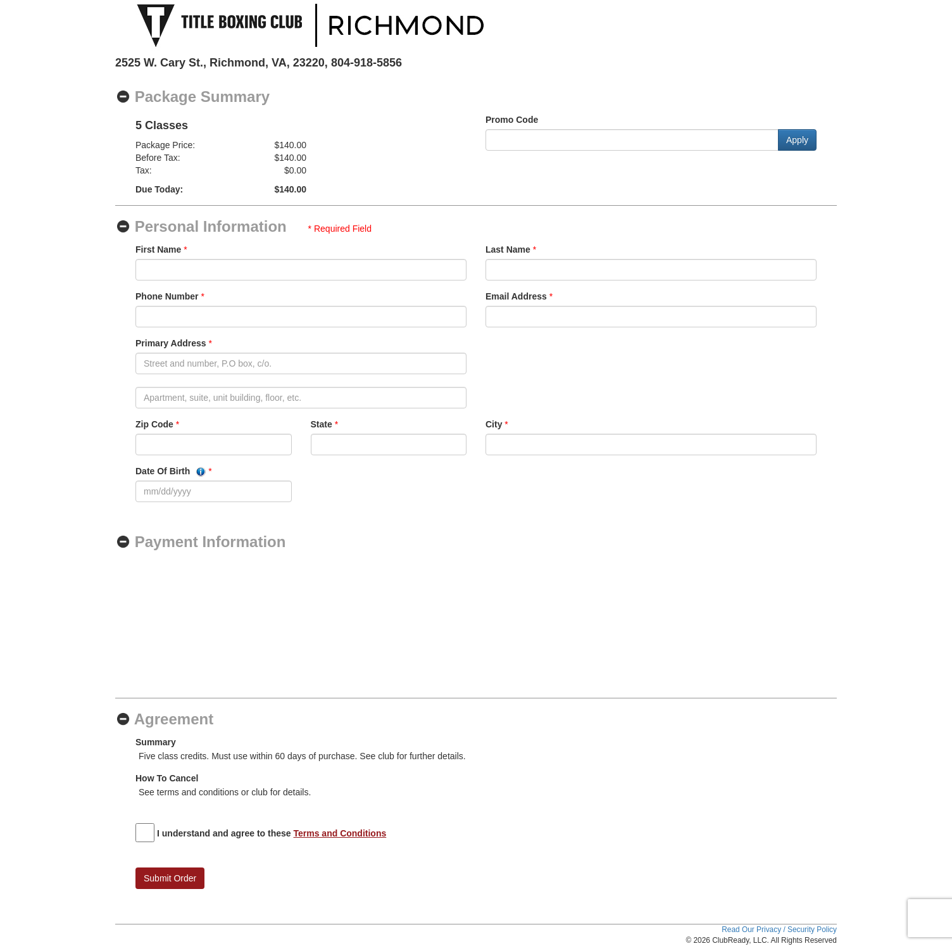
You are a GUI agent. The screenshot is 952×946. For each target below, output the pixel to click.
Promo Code (511, 120)
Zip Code (154, 424)
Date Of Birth (170, 471)
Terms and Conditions (340, 833)
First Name (158, 249)
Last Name (507, 249)
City (493, 424)
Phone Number (167, 296)
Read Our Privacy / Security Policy (779, 929)
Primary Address (170, 343)
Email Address (516, 296)
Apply (797, 140)
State (321, 424)
